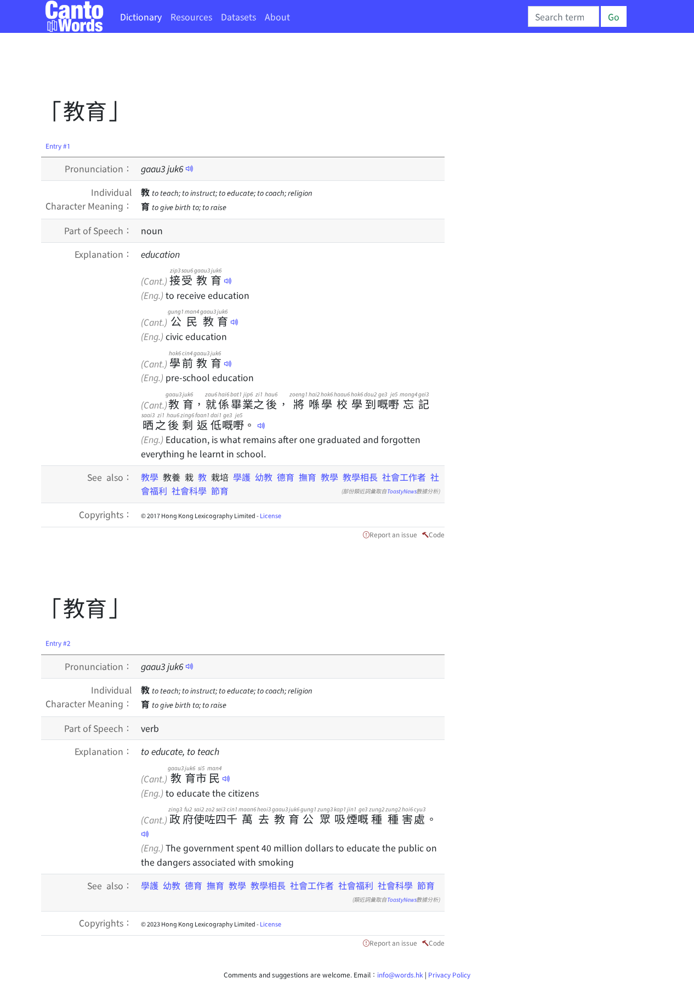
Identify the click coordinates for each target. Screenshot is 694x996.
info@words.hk (400, 974)
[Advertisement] (240, 68)
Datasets (238, 16)
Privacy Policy (449, 974)
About (277, 16)
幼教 (263, 476)
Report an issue (393, 534)
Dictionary (141, 16)
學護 (242, 476)
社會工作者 (404, 476)
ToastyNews (402, 491)
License (270, 515)
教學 (152, 476)
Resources (191, 16)
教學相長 (360, 476)
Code (437, 534)
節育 (220, 490)
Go (613, 16)
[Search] (563, 16)
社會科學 (189, 490)
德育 (285, 476)
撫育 (307, 476)
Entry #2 (58, 642)
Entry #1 (58, 145)
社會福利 (355, 885)
